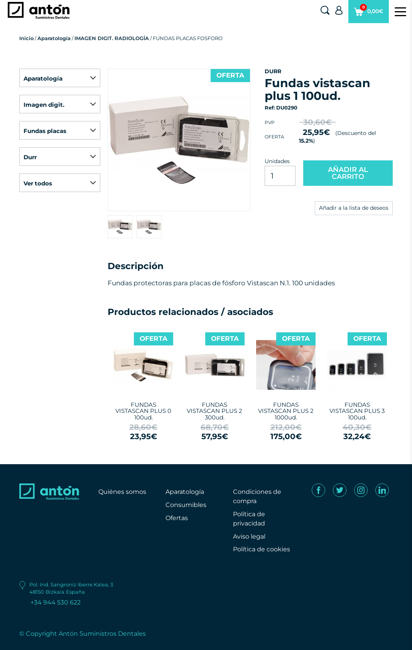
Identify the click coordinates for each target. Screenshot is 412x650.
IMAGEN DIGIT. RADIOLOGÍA (111, 38)
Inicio (26, 38)
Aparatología (54, 38)
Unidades (277, 161)
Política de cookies (261, 549)
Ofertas (176, 518)
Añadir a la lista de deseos (353, 207)
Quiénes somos (122, 491)
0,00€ (368, 13)
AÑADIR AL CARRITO (348, 173)
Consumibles (185, 505)
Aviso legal (249, 536)
